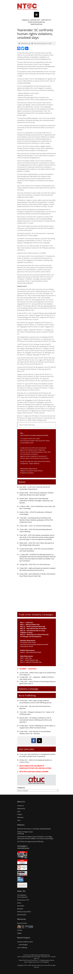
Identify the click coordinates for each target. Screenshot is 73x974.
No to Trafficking (27, 695)
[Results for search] (36, 428)
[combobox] (36, 425)
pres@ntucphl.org (39, 22)
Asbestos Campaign (28, 688)
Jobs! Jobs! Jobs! (26, 749)
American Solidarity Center (25, 942)
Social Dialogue (23, 944)
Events (22, 481)
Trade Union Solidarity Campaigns (36, 614)
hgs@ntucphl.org (36, 24)
